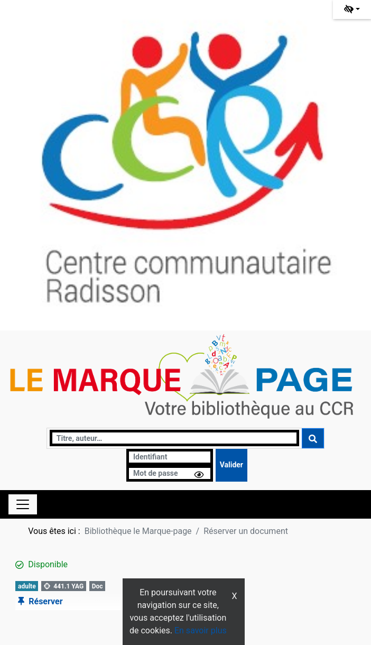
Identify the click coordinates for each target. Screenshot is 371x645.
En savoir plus (200, 630)
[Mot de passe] (169, 473)
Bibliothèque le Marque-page (138, 531)
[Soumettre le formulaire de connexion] (231, 465)
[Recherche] (175, 438)
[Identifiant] (169, 457)
